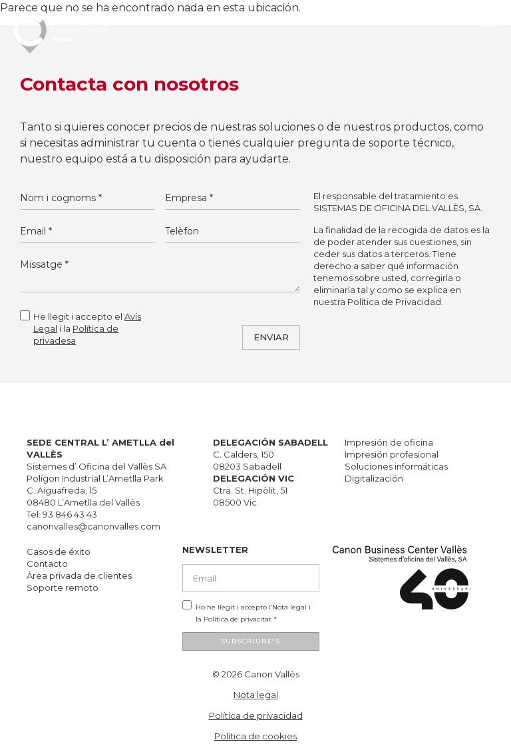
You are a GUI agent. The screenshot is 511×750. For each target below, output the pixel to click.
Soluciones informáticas (396, 466)
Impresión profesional (391, 454)
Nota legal (289, 607)
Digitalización (374, 478)
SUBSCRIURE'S (250, 641)
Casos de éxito (58, 551)
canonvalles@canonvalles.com (93, 526)
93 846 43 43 (70, 514)
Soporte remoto (62, 587)
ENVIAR (271, 337)
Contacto (47, 563)
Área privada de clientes (79, 575)
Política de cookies (255, 736)
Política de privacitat (237, 619)
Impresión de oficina (389, 442)
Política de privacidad (256, 715)
